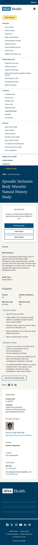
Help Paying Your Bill (11, 78)
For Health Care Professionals (14, 143)
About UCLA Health (11, 127)
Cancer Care (9, 104)
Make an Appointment (12, 37)
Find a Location (10, 30)
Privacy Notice (24, 531)
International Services (12, 82)
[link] (9, 385)
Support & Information (12, 70)
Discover (5, 123)
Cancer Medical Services (13, 47)
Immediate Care (10, 94)
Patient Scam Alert (11, 85)
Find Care (5, 23)
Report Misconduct (26, 534)
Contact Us (6, 164)
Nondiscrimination (12, 534)
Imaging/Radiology (11, 111)
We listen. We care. (20, 537)
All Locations (9, 118)
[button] (19, 157)
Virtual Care (8, 34)
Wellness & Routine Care (13, 54)
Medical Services (10, 44)
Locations (5, 90)
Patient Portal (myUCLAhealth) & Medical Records (18, 74)
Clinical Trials (9, 50)
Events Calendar (10, 133)
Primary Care (9, 97)
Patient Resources (8, 59)
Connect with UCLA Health (13, 147)
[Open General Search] (33, 2)
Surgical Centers (10, 107)
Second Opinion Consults (13, 40)
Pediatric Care (9, 101)
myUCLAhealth (7, 160)
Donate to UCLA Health (12, 137)
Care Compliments (11, 150)
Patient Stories (9, 130)
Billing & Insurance (11, 66)
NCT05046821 (11, 468)
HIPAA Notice (13, 531)
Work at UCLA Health (11, 140)
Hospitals (8, 114)
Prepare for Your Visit (11, 63)
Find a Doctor (9, 27)
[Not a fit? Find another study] (14, 378)
